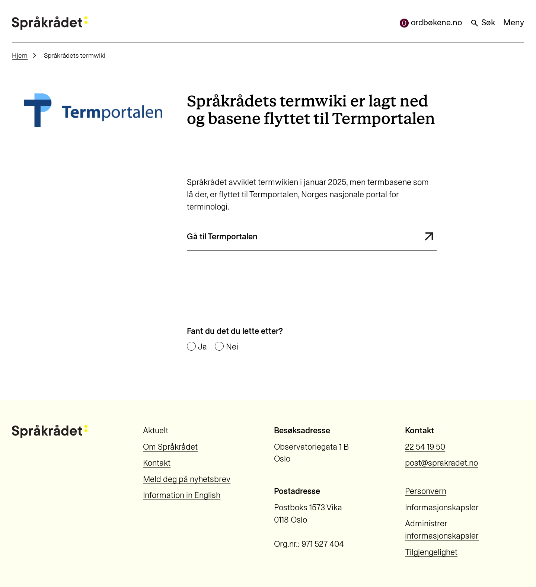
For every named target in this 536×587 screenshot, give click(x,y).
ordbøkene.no (431, 22)
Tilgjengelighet (431, 552)
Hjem (20, 55)
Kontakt (156, 463)
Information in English (181, 495)
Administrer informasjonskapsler (442, 530)
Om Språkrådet (170, 447)
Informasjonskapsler (442, 508)
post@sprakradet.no (441, 463)
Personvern (425, 491)
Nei (232, 346)
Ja (202, 346)
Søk (482, 22)
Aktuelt (155, 430)
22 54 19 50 (425, 447)
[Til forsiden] (49, 23)
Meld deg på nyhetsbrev (186, 479)
